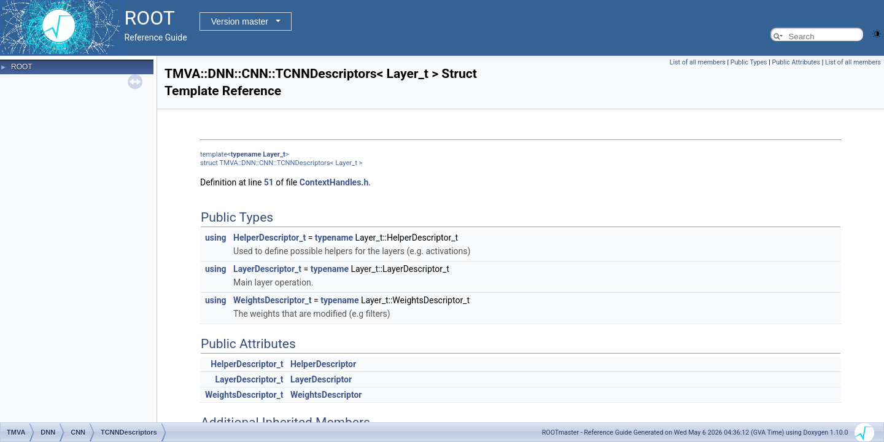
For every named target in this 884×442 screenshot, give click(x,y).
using (216, 237)
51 (269, 182)
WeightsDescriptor (326, 395)
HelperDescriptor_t (269, 237)
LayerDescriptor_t (267, 269)
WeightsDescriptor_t (272, 300)
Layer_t (274, 154)
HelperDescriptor (323, 364)
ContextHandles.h (334, 182)
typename (246, 154)
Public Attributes (796, 62)
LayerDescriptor (321, 379)
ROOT (22, 67)
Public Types (749, 62)
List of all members (698, 62)
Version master (239, 21)
